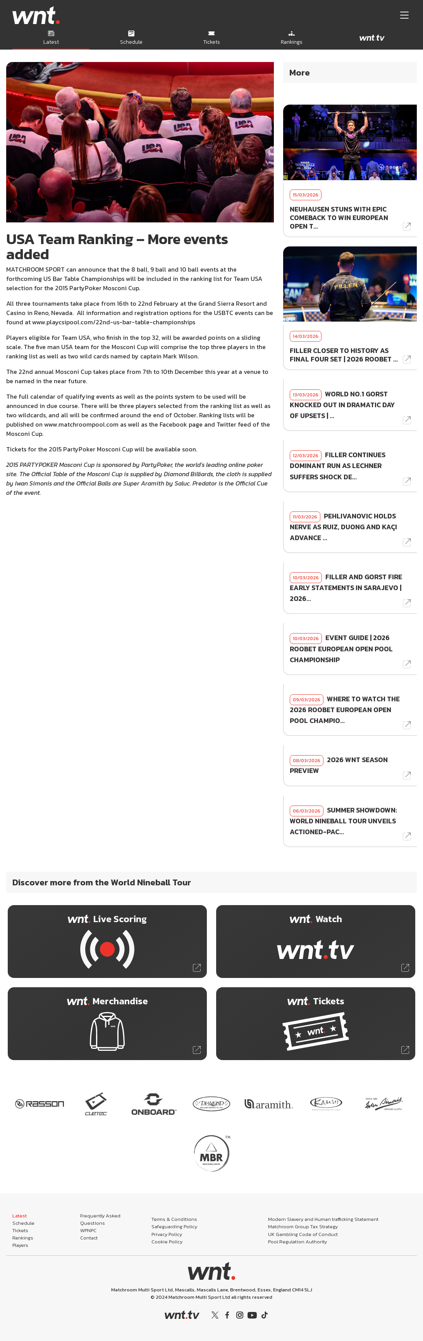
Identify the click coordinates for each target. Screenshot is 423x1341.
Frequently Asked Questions (100, 1219)
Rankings (22, 1237)
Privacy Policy (166, 1234)
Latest (19, 1215)
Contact (89, 1237)
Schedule (23, 1223)
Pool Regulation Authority (297, 1241)
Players (20, 1245)
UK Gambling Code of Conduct (303, 1234)
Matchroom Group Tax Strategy (303, 1226)
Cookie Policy (166, 1241)
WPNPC (88, 1230)
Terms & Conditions (174, 1219)
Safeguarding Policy (174, 1226)
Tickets (20, 1230)
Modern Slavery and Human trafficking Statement (323, 1219)
